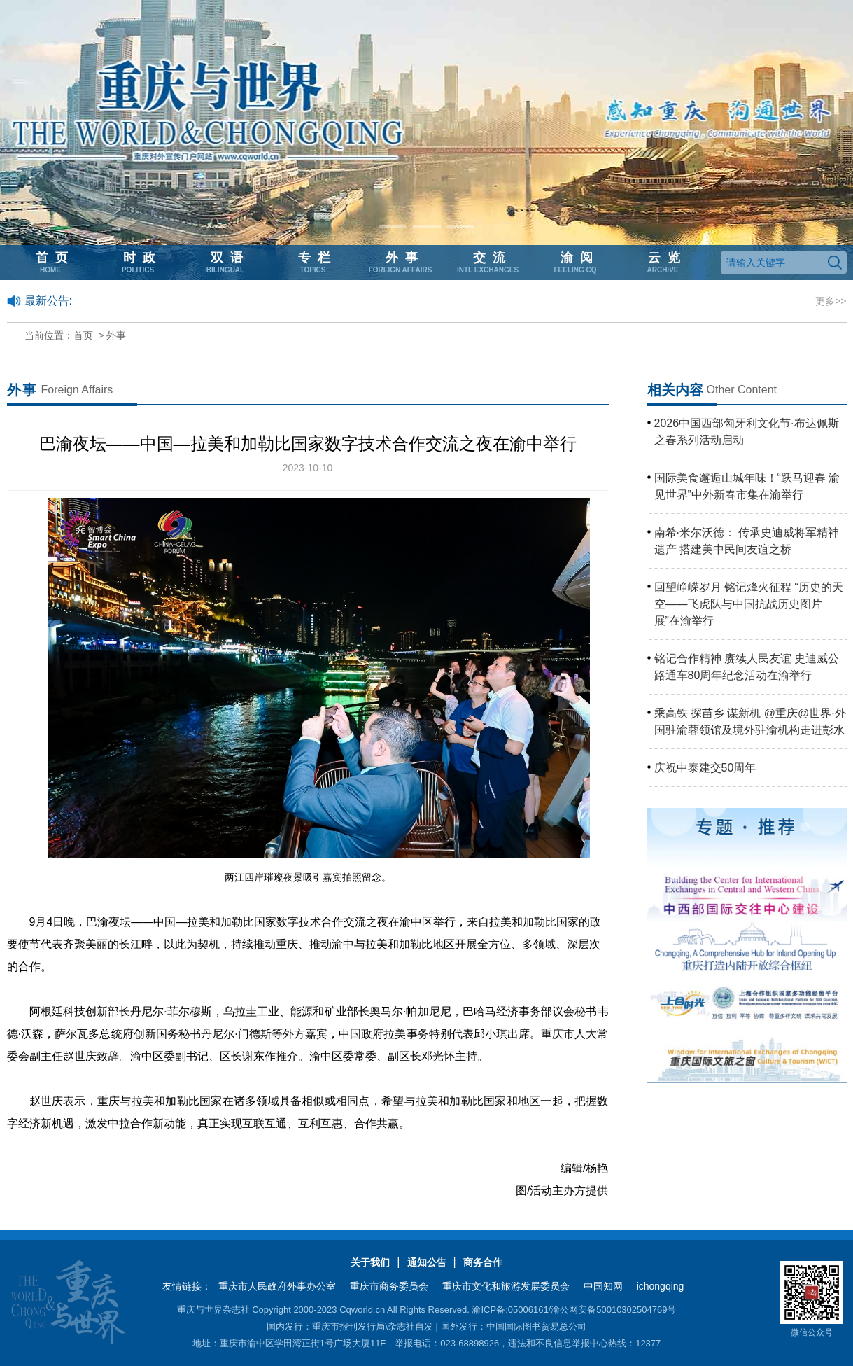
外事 (116, 335)
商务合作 (482, 1262)
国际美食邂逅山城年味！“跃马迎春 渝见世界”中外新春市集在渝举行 (747, 486)
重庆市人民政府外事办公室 (277, 1286)
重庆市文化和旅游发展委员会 (506, 1286)
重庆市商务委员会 (389, 1286)
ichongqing (660, 1286)
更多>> (830, 301)
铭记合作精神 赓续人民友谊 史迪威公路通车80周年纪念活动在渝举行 (747, 667)
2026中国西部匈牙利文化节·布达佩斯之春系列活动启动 (746, 431)
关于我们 (370, 1262)
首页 (83, 335)
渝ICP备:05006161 (510, 1309)
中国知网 (603, 1286)
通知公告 (426, 1262)
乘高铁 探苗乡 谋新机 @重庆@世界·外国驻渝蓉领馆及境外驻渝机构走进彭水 (750, 721)
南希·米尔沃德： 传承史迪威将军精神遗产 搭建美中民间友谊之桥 (747, 541)
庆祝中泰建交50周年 (705, 768)
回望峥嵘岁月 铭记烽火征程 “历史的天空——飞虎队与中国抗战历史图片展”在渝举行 (748, 604)
